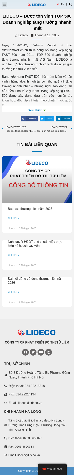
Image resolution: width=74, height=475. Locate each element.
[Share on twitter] (47, 118)
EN (62, 4)
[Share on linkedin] (64, 118)
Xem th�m (37, 110)
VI (58, 4)
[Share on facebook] (29, 118)
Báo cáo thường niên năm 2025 (30, 208)
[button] (4, 4)
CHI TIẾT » (14, 218)
